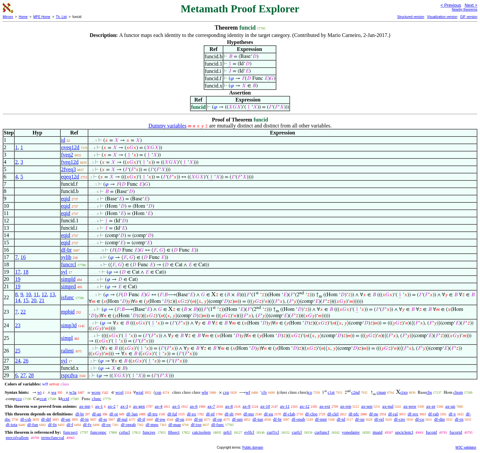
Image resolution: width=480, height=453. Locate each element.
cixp (404, 392)
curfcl (297, 432)
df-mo (248, 413)
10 (28, 294)
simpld (68, 279)
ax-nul (387, 406)
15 (25, 300)
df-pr (198, 419)
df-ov (106, 424)
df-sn (179, 419)
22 (23, 312)
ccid (65, 398)
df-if (141, 419)
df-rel (379, 419)
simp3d (69, 325)
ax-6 (194, 406)
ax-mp (84, 406)
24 (17, 360)
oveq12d (70, 147)
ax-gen (139, 406)
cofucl (124, 432)
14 (17, 300)
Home (23, 17)
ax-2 (111, 406)
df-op (217, 419)
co (310, 392)
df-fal (172, 413)
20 (33, 300)
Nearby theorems (464, 9)
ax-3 (124, 406)
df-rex (413, 413)
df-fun (32, 424)
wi (39, 392)
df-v (452, 413)
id (63, 140)
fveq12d (69, 162)
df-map (174, 424)
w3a (73, 392)
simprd (68, 286)
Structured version (410, 17)
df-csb (25, 419)
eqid (65, 198)
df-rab (433, 413)
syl (64, 272)
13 (52, 294)
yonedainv (351, 432)
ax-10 (265, 406)
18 (25, 272)
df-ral (393, 413)
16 (23, 257)
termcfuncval (52, 437)
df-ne (373, 413)
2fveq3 (68, 169)
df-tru (153, 413)
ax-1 (99, 406)
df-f (70, 424)
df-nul (122, 419)
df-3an (132, 413)
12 (44, 294)
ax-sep (366, 406)
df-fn (52, 424)
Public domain (252, 447)
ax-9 (246, 406)
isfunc (67, 297)
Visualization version (442, 17)
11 (36, 294)
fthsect (174, 432)
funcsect (70, 432)
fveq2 (67, 154)
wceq (95, 392)
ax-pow (409, 406)
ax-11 (285, 406)
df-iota (11, 424)
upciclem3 (404, 432)
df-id (341, 419)
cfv (264, 392)
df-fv (87, 424)
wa (53, 392)
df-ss (103, 419)
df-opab (298, 419)
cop (158, 392)
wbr (204, 392)
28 (31, 375)
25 (17, 350)
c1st (331, 392)
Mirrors (8, 17)
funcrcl (68, 264)
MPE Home (41, 17)
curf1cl (273, 432)
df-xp (359, 419)
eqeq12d (70, 176)
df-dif (46, 419)
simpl (67, 338)
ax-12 (305, 406)
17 (17, 272)
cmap (381, 392)
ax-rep (345, 406)
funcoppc (98, 432)
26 (25, 360)
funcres (149, 432)
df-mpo (152, 424)
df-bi (79, 413)
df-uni (237, 419)
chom (458, 392)
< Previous (450, 5)
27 (23, 375)
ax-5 (176, 406)
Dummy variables (167, 125)
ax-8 (229, 406)
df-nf (210, 413)
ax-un (450, 406)
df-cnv (399, 419)
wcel (119, 392)
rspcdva (69, 375)
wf (248, 392)
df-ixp (196, 424)
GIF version (468, 17)
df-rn (459, 419)
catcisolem (201, 432)
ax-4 (158, 406)
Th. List (61, 17)
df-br (66, 250)
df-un (65, 419)
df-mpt (321, 419)
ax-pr (430, 406)
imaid (378, 432)
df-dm (439, 419)
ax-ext (324, 406)
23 (17, 325)
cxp (226, 392)
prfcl (227, 432)
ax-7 (211, 406)
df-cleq (311, 413)
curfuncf (321, 432)
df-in (84, 419)
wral (139, 392)
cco (19, 398)
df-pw (160, 419)
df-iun (258, 419)
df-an (96, 413)
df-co (419, 419)
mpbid (68, 312)
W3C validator (465, 447)
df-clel (333, 413)
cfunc (96, 398)
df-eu (268, 413)
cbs (429, 392)
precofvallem (17, 437)
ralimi (67, 350)
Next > (471, 5)
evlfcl (249, 432)
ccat (43, 398)
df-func (217, 424)
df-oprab (128, 424)
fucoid (431, 432)
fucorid (456, 432)
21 (41, 300)
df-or (113, 413)
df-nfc (354, 413)
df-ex (191, 413)
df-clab (289, 413)
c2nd (355, 392)
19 (17, 279)
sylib (66, 257)
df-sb (229, 413)
